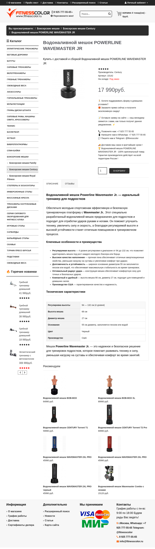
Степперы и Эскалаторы (21, 185)
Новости (50, 516)
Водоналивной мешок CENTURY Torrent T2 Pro (122, 427)
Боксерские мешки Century (23, 169)
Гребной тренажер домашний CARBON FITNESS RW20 (27, 335)
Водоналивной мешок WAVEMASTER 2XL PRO (67, 457)
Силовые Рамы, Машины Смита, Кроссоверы (21, 118)
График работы (17, 516)
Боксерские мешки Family (22, 163)
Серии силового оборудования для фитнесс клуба (17, 216)
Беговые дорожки (17, 55)
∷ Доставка (46, 2)
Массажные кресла (18, 198)
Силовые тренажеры (19, 67)
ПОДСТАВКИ (13, 257)
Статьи (49, 520)
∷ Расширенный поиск (83, 2)
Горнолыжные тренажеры (22, 98)
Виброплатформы (17, 144)
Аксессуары (14, 92)
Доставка (13, 520)
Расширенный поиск (57, 511)
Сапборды (13, 232)
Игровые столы (16, 226)
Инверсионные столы (19, 192)
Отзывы (69, 183)
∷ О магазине (13, 2)
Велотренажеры (16, 73)
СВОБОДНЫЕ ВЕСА (16, 263)
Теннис (11, 126)
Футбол (11, 138)
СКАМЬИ (11, 244)
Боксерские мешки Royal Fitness (21, 177)
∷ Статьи (103, 2)
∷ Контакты (61, 2)
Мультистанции (16, 104)
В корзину (119, 171)
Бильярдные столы (18, 238)
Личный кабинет (136, 2)
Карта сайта (52, 525)
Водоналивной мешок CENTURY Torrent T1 (65, 427)
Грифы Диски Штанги (19, 110)
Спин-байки (13, 150)
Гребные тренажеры (18, 79)
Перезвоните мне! (62, 16)
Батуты (11, 61)
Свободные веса (16, 85)
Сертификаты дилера (21, 525)
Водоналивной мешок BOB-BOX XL (116, 398)
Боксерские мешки (17, 157)
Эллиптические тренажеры (22, 49)
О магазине (15, 511)
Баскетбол (13, 132)
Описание (52, 183)
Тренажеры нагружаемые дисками (21, 205)
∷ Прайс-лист (30, 2)
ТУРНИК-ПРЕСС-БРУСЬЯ (19, 250)
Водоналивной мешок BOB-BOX (60, 398)
